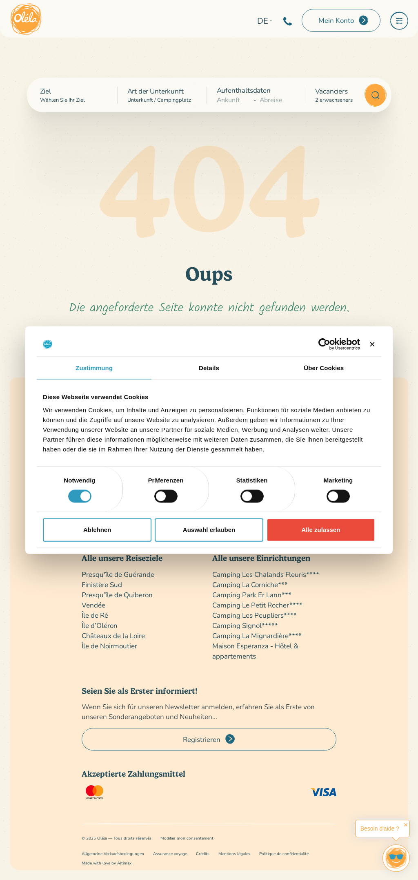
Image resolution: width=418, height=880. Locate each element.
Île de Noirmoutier (109, 645)
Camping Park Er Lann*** (251, 594)
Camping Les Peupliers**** (254, 615)
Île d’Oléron (100, 625)
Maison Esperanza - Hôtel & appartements (255, 651)
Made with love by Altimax (106, 863)
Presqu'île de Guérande (118, 574)
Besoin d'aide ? (379, 828)
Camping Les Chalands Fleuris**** (265, 574)
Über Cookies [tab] (324, 367)
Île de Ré (95, 615)
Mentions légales (234, 853)
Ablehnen (97, 529)
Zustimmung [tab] (94, 367)
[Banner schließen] (372, 344)
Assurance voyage (170, 853)
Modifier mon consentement (186, 838)
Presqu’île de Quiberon (117, 594)
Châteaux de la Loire (113, 635)
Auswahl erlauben (209, 529)
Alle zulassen (320, 529)
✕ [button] (405, 825)
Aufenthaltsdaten (244, 90)
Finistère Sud (102, 584)
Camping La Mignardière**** (257, 635)
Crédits (202, 853)
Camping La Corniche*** (250, 584)
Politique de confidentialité (284, 853)
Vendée (93, 605)
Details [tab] (209, 367)
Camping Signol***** (245, 625)
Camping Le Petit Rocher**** (257, 605)
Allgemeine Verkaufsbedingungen (113, 853)
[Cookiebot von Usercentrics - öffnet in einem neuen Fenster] (324, 344)
